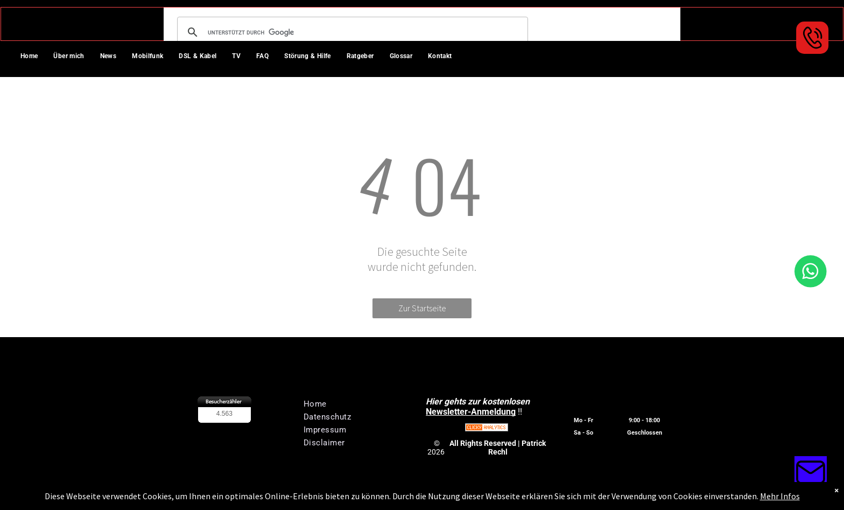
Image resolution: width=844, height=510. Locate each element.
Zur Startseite (422, 308)
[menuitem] (33, 57)
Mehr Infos (780, 496)
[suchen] (351, 32)
